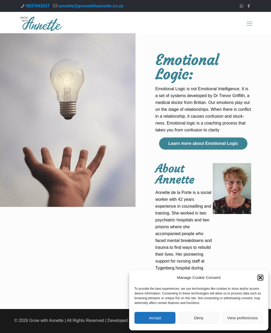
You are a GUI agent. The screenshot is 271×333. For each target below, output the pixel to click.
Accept (155, 318)
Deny (198, 318)
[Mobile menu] (249, 23)
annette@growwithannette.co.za (91, 6)
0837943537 (37, 6)
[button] (260, 277)
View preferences (242, 318)
